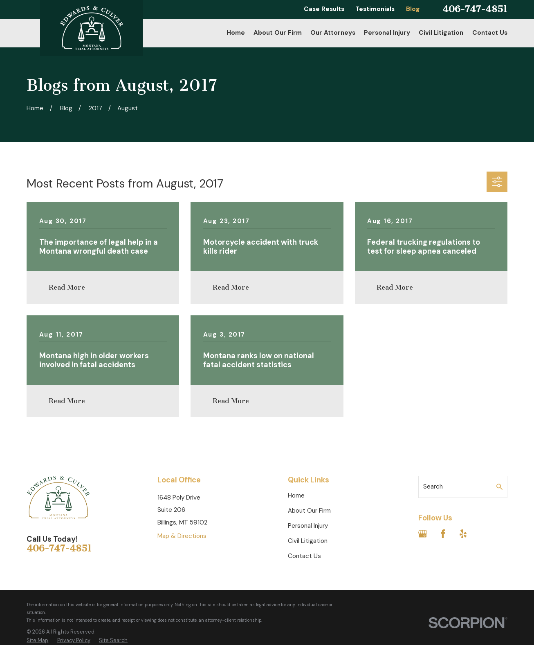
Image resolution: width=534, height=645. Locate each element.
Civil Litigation (308, 541)
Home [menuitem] (236, 33)
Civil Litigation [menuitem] (441, 33)
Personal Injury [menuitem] (387, 33)
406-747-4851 (474, 9)
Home (296, 495)
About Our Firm (309, 511)
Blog (413, 9)
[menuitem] (37, 640)
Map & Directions (181, 536)
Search (433, 486)
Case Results (324, 9)
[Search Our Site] (499, 487)
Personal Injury (308, 526)
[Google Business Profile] (422, 533)
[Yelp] (463, 533)
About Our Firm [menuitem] (278, 33)
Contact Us (304, 556)
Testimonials (375, 9)
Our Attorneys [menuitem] (332, 33)
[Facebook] (443, 533)
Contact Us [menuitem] (489, 33)
